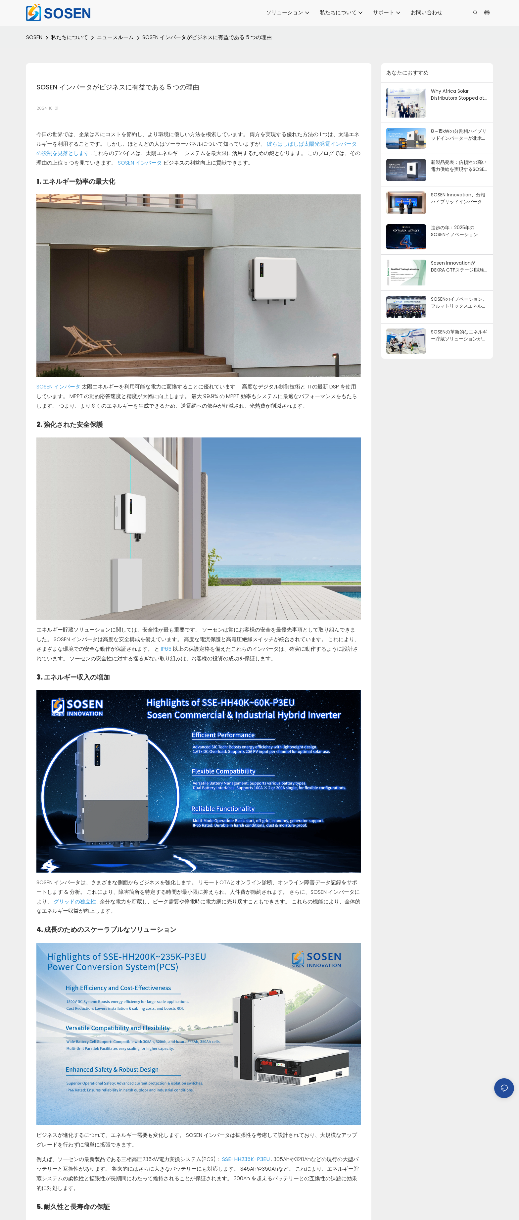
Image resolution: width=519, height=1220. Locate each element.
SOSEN (34, 37)
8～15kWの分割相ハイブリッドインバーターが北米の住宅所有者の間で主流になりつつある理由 (459, 135)
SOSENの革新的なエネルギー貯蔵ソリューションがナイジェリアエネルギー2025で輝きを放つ (459, 335)
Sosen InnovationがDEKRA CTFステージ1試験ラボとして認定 (457, 267)
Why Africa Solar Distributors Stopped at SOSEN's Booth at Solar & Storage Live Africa (459, 95)
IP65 (167, 649)
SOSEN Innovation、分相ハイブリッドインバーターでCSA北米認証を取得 (459, 198)
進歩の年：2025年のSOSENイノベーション (454, 231)
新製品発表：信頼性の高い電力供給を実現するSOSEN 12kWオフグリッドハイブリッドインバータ (459, 166)
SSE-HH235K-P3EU (246, 1159)
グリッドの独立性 (75, 901)
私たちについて (69, 37)
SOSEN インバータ (140, 163)
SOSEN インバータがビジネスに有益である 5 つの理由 (207, 37)
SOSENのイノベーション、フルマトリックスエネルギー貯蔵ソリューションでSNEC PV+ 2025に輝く (459, 303)
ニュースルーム (115, 37)
